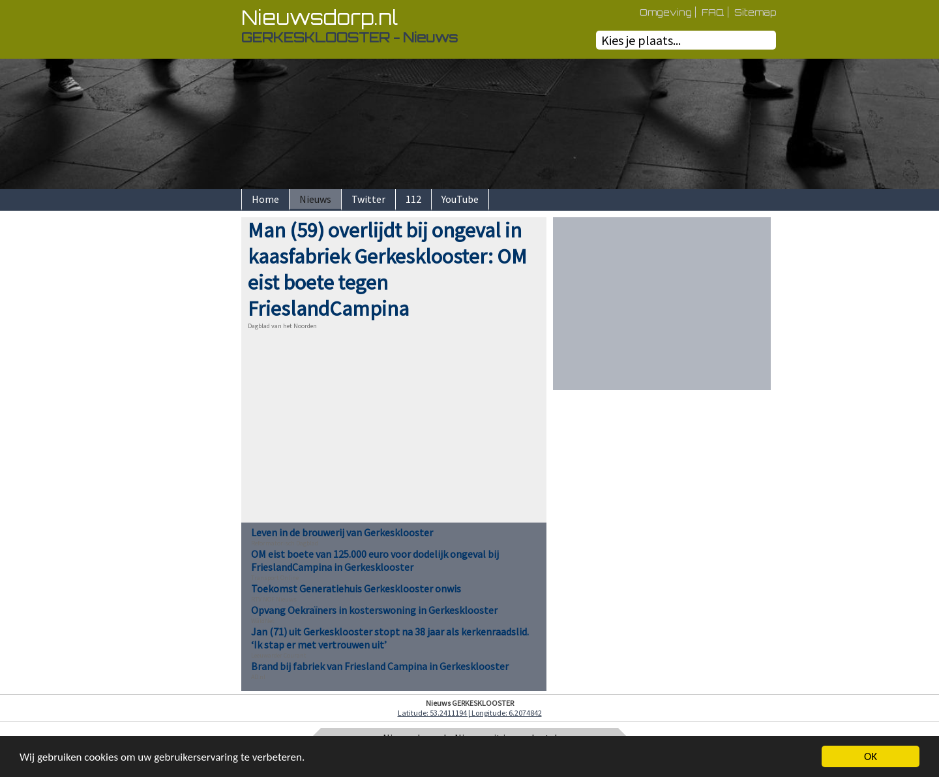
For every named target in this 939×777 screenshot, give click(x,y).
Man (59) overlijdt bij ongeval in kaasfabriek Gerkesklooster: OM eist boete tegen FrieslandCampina (387, 269)
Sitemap (755, 12)
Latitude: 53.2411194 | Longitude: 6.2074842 (470, 713)
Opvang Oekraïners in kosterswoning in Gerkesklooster (374, 610)
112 (413, 199)
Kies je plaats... (641, 40)
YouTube (460, 199)
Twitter (368, 199)
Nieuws (315, 199)
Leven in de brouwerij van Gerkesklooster (342, 532)
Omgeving (666, 12)
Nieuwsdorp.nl (319, 17)
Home (265, 199)
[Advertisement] (195, 413)
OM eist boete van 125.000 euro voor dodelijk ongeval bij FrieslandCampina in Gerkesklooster (375, 560)
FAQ (713, 12)
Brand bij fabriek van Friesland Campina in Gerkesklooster (380, 666)
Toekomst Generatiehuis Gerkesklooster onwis (356, 588)
